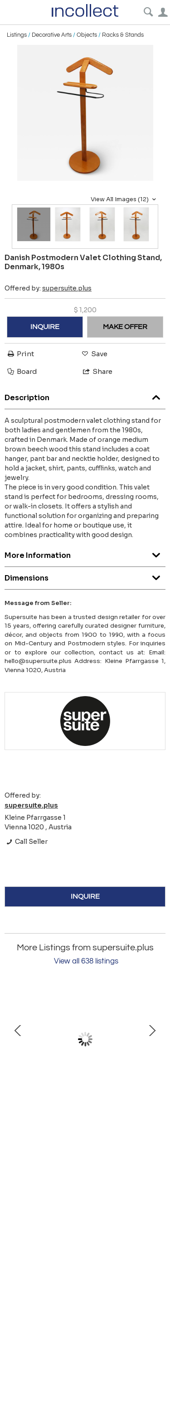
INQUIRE (44, 326)
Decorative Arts (52, 35)
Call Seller (26, 841)
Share (97, 371)
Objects (87, 35)
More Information (85, 553)
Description (85, 395)
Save (93, 353)
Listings (17, 35)
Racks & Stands (123, 35)
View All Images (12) (124, 199)
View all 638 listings (86, 961)
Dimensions (85, 576)
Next (152, 1039)
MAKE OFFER (125, 326)
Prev (18, 1039)
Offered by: (48, 288)
